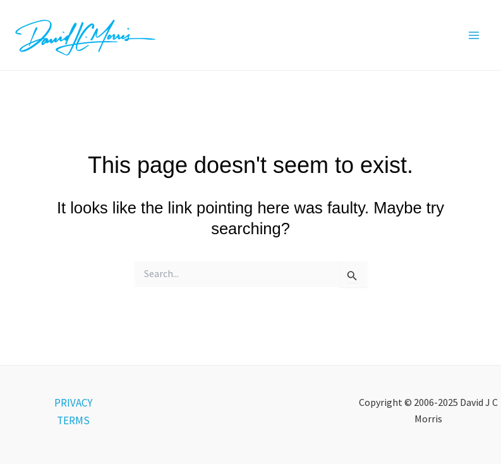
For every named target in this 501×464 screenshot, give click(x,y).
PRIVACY (73, 403)
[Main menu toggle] (474, 35)
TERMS (73, 420)
